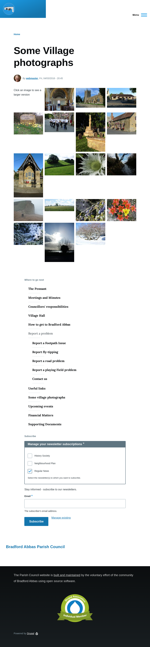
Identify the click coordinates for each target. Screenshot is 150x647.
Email (27, 496)
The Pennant (37, 289)
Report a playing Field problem (54, 370)
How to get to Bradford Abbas (49, 324)
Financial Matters (40, 415)
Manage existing (61, 517)
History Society (42, 455)
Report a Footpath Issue (49, 343)
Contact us (39, 379)
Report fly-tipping (45, 352)
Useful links (37, 388)
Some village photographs (46, 397)
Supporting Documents (44, 424)
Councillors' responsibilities (48, 307)
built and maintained (67, 575)
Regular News (41, 471)
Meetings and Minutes (44, 298)
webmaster (32, 78)
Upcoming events (40, 406)
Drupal (30, 633)
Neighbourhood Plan (45, 463)
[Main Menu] (139, 15)
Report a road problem (48, 361)
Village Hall (36, 315)
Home (17, 34)
